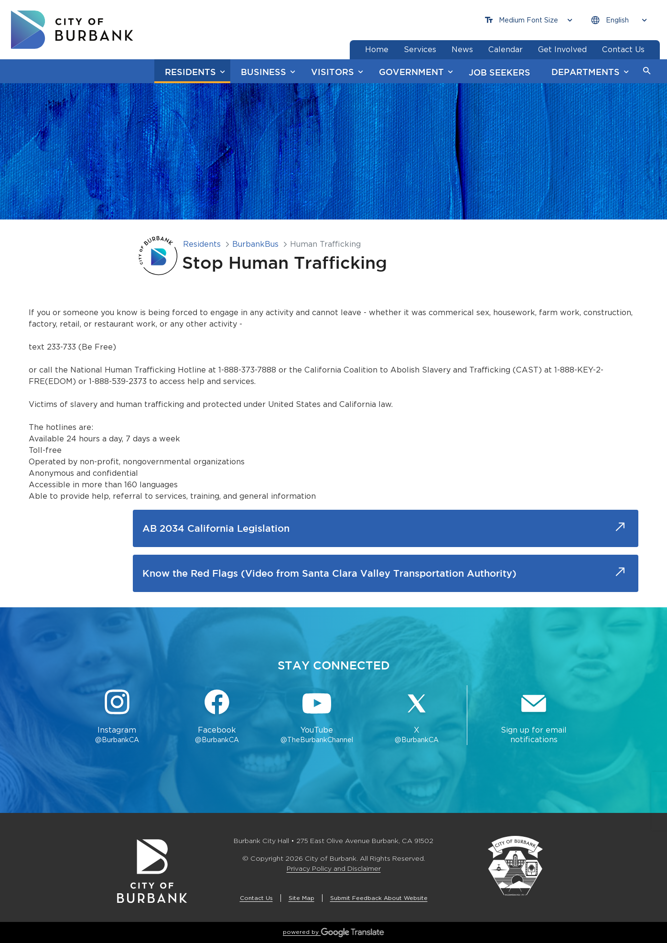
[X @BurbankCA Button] (417, 717)
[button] (647, 71)
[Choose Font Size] (528, 20)
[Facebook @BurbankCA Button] (216, 717)
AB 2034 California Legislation (216, 528)
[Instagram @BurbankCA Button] (117, 717)
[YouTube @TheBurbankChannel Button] (317, 717)
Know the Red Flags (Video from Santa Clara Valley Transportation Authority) (329, 573)
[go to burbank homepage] (72, 30)
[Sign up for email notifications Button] (533, 717)
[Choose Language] (619, 20)
